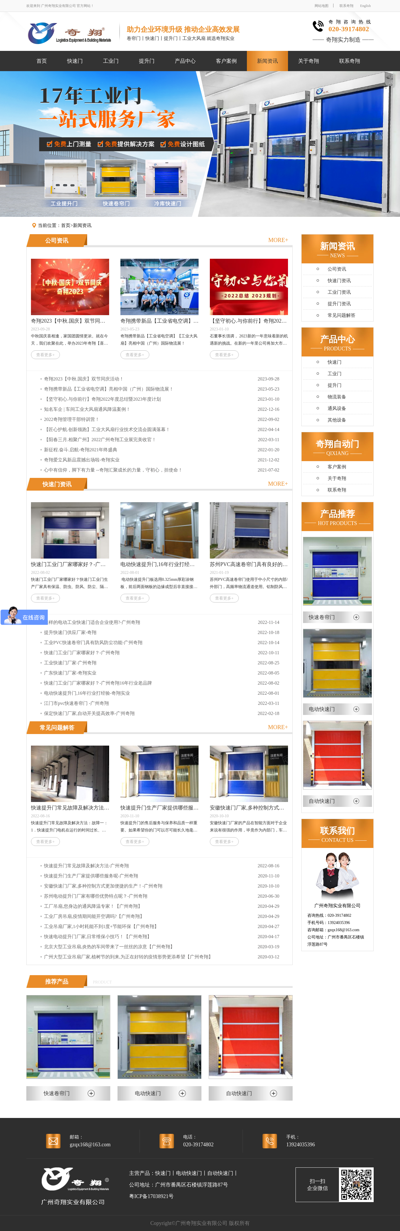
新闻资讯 (267, 61)
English (365, 6)
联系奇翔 (346, 6)
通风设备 (337, 408)
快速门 (75, 61)
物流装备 (337, 396)
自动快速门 (220, 1173)
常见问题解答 (57, 727)
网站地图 (322, 6)
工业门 (111, 61)
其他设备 (337, 419)
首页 (41, 61)
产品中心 (185, 61)
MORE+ (278, 240)
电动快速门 (189, 1173)
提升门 (147, 61)
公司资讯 (56, 240)
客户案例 (226, 61)
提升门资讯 (339, 303)
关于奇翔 (308, 61)
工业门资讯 (339, 292)
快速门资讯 (57, 484)
